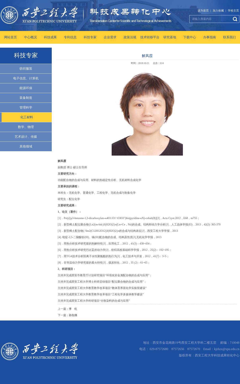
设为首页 (203, 10)
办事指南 (209, 37)
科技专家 (90, 37)
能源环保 (26, 88)
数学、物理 (26, 127)
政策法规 (130, 37)
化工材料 (26, 117)
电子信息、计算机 (26, 78)
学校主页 (233, 10)
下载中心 (189, 37)
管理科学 (26, 107)
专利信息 (70, 37)
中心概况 (30, 37)
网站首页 (10, 37)
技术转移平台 (149, 37)
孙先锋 (73, 315)
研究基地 (169, 37)
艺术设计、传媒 (26, 136)
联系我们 (229, 37)
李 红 (73, 308)
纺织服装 (26, 68)
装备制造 (26, 97)
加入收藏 (218, 10)
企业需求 (110, 37)
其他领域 (26, 146)
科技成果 (50, 37)
